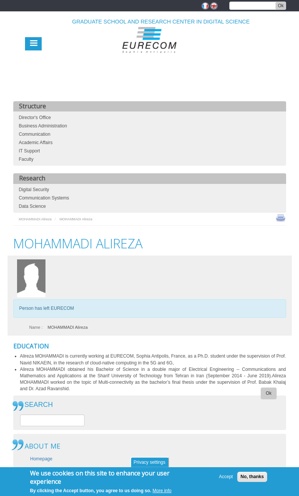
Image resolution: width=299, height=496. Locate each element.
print (280, 217)
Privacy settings (149, 464)
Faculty (26, 159)
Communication (34, 134)
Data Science (32, 206)
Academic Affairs (36, 142)
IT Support (29, 151)
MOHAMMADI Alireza (35, 219)
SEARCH (39, 404)
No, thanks (252, 478)
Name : (35, 327)
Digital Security (34, 189)
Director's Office (35, 117)
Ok (280, 5)
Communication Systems (44, 198)
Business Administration (43, 126)
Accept (226, 478)
